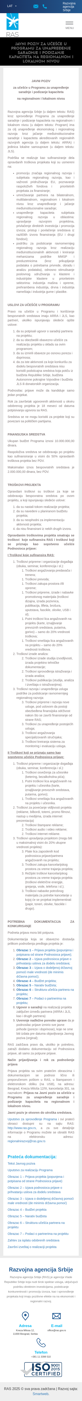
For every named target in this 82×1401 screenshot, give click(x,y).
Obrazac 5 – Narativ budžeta (27, 1216)
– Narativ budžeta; (36, 985)
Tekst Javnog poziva (21, 1163)
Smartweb (40, 1394)
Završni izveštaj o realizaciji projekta (32, 1247)
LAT (10, 6)
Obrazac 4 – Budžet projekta (27, 1209)
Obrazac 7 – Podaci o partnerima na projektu (38, 1234)
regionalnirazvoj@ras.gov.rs (26, 1141)
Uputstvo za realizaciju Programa (30, 1170)
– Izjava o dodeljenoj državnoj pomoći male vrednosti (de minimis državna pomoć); (44, 972)
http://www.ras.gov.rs (22, 1128)
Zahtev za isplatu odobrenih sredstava (33, 1240)
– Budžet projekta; (36, 981)
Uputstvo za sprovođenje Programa (32, 1119)
